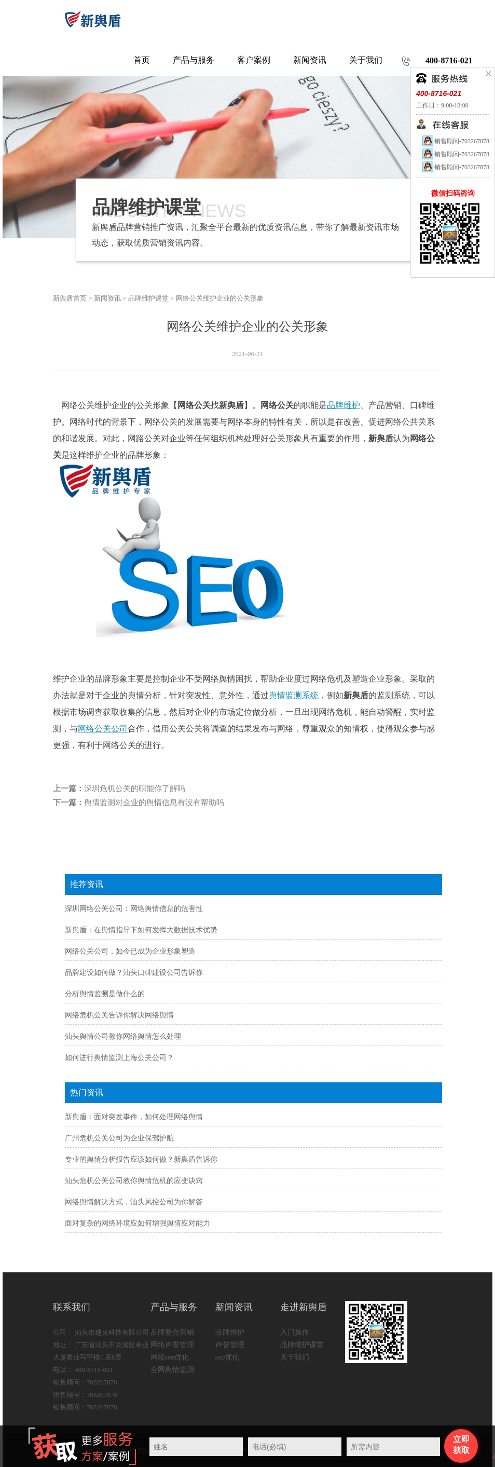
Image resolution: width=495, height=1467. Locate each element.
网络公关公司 (103, 728)
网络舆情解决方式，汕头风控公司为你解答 (134, 1202)
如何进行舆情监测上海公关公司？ (119, 1058)
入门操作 (294, 1332)
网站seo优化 (169, 1357)
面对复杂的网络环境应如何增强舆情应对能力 (137, 1223)
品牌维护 (343, 405)
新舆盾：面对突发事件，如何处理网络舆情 (134, 1117)
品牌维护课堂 (148, 298)
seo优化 (227, 1357)
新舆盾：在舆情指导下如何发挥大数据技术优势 (141, 930)
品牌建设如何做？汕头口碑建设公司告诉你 (134, 972)
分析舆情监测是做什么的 (105, 994)
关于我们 (294, 1357)
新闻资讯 (107, 298)
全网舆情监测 (172, 1370)
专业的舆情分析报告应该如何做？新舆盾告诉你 (141, 1159)
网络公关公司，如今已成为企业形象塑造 (130, 951)
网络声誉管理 (172, 1345)
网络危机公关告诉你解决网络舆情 (119, 1015)
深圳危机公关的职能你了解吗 (134, 788)
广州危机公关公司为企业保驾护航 (119, 1138)
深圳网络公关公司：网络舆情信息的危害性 (134, 909)
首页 (141, 60)
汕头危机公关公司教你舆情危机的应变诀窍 (134, 1181)
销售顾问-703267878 (455, 141)
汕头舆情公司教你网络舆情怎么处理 (123, 1036)
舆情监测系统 (294, 695)
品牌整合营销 (172, 1332)
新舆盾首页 (70, 298)
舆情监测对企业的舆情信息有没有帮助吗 (154, 802)
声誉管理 (229, 1345)
